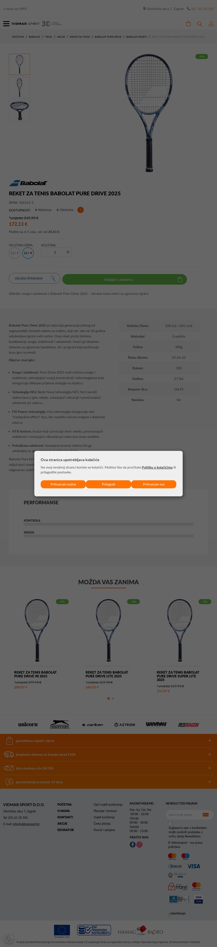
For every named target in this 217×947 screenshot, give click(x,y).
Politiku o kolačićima (157, 467)
